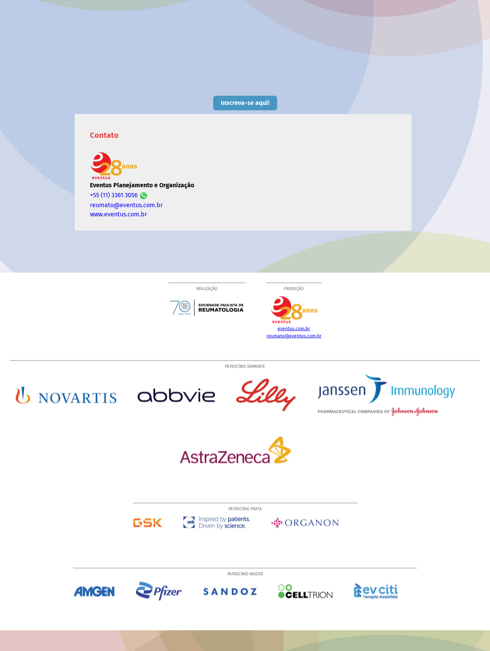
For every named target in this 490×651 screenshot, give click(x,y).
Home (129, 37)
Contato (316, 47)
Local (412, 37)
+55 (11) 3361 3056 (119, 195)
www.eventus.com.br (118, 214)
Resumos (379, 37)
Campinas (447, 37)
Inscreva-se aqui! (245, 102)
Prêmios (342, 37)
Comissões (165, 37)
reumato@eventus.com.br (126, 205)
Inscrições (304, 37)
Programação (211, 37)
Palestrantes (260, 37)
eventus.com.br (294, 330)
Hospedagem (273, 47)
